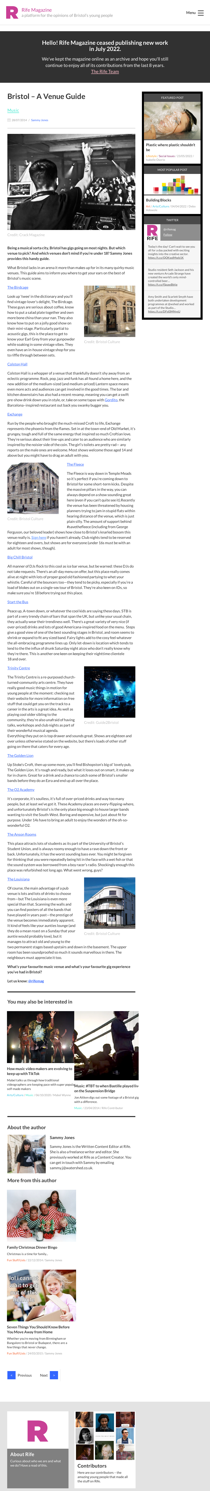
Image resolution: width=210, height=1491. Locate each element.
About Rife (22, 1368)
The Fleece (75, 464)
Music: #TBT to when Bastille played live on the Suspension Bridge (104, 1080)
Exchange (14, 414)
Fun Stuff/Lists (16, 1253)
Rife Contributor (112, 1099)
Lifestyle (151, 156)
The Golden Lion (20, 755)
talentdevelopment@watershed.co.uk (101, 1434)
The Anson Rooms (21, 834)
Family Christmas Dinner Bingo (32, 1241)
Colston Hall (17, 364)
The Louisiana (18, 879)
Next (49, 1289)
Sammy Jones (54, 1253)
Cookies (24, 1440)
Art (148, 206)
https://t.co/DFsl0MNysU (164, 311)
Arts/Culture (15, 1088)
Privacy (12, 1440)
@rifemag (36, 981)
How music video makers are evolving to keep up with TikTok (33, 1064)
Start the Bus (17, 602)
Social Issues (167, 156)
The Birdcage (17, 287)
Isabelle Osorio (155, 159)
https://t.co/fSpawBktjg (162, 284)
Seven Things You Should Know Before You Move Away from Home (103, 1243)
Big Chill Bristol (20, 557)
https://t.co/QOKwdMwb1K (166, 257)
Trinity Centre (18, 668)
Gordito (111, 400)
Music (13, 110)
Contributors (92, 1379)
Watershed (29, 1432)
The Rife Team (105, 71)
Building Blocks (158, 200)
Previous (19, 1289)
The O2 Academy (20, 789)
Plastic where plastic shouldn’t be (170, 147)
